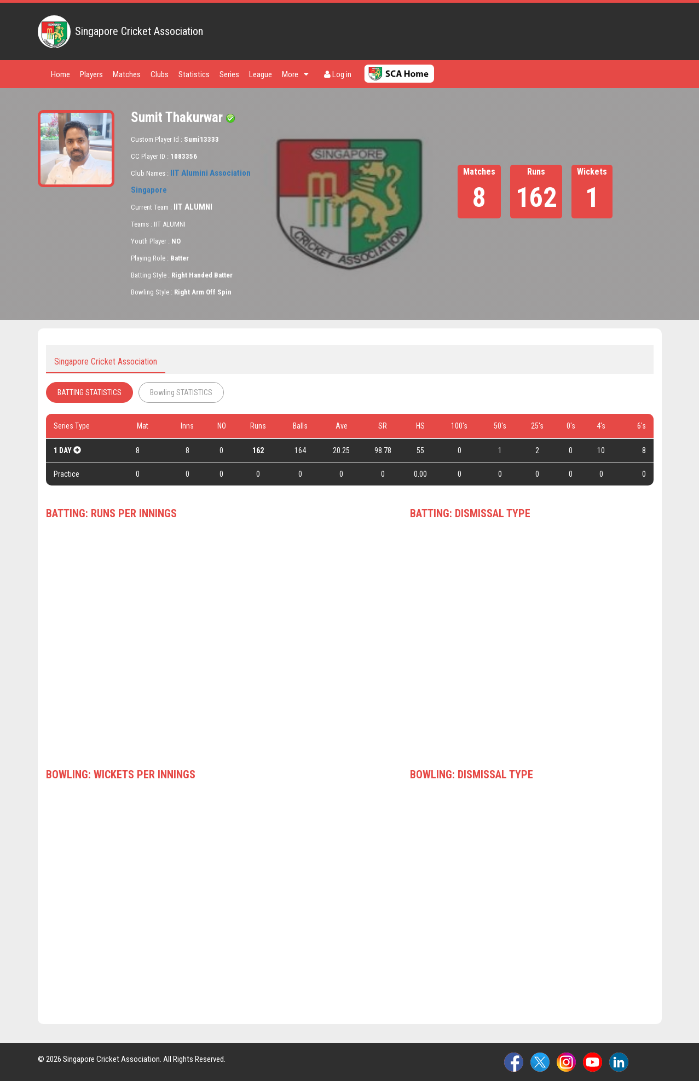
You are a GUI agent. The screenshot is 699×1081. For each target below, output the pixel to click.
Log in (337, 74)
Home (60, 74)
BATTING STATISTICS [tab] (89, 392)
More (295, 74)
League (260, 74)
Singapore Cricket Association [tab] (105, 361)
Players (91, 74)
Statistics (194, 74)
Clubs (160, 74)
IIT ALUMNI (193, 207)
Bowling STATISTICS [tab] (181, 392)
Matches (127, 74)
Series (229, 74)
